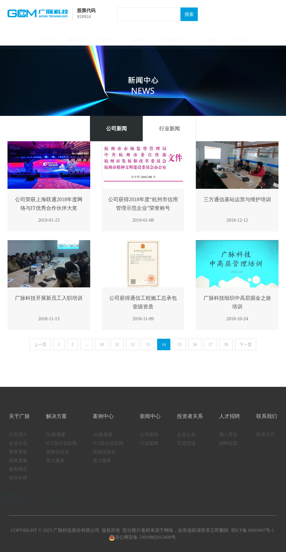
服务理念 (18, 473)
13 (148, 344)
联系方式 (265, 438)
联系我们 (240, 37)
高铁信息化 (57, 456)
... (86, 344)
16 (195, 344)
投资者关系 (174, 37)
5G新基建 (56, 438)
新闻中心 (140, 37)
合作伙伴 (18, 482)
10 (102, 344)
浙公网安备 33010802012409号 (142, 537)
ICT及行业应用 (61, 447)
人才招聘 (209, 37)
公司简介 (18, 438)
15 (179, 344)
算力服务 (55, 464)
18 (226, 344)
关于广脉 (45, 37)
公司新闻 (116, 128)
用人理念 (228, 438)
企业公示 (186, 438)
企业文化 (18, 447)
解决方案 (77, 37)
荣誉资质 (18, 456)
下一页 (246, 344)
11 (117, 344)
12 (133, 344)
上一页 (40, 344)
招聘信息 (228, 447)
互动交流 (186, 447)
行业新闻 (169, 128)
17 (210, 344)
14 (164, 344)
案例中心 (109, 37)
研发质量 (18, 464)
